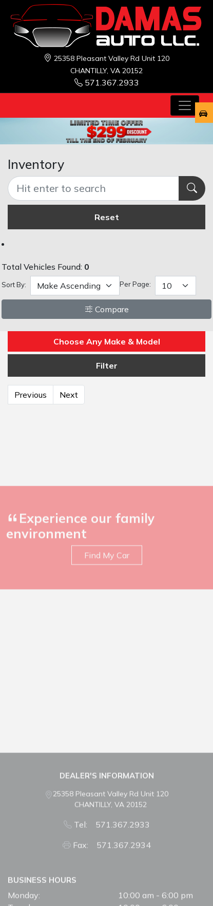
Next (69, 395)
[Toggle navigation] (184, 105)
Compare (107, 309)
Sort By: (14, 285)
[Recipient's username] (93, 188)
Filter (107, 365)
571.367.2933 (106, 82)
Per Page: (135, 284)
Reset (106, 217)
